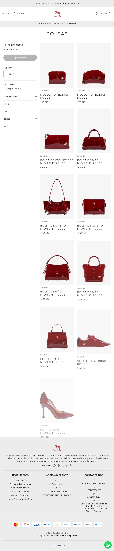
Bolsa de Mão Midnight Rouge (90, 175)
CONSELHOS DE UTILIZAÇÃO (57, 495)
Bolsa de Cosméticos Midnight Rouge (56, 171)
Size (20, 126)
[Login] (101, 14)
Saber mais (75, 3)
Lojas (57, 488)
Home (41, 24)
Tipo (20, 111)
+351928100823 (94, 488)
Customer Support (20, 488)
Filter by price (20, 97)
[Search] (18, 14)
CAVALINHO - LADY (56, 24)
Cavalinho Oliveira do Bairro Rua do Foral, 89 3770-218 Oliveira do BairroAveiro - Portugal (94, 506)
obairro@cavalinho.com (94, 481)
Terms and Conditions (20, 484)
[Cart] (110, 14)
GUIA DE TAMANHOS (57, 491)
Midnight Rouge (12, 88)
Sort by (7, 68)
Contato (57, 480)
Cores (20, 119)
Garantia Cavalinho (20, 495)
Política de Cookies (20, 491)
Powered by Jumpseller (65, 536)
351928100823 (93, 495)
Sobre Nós (57, 484)
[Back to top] (57, 546)
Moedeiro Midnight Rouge (55, 96)
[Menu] (7, 14)
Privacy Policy (20, 480)
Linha (20, 104)
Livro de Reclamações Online (20, 499)
